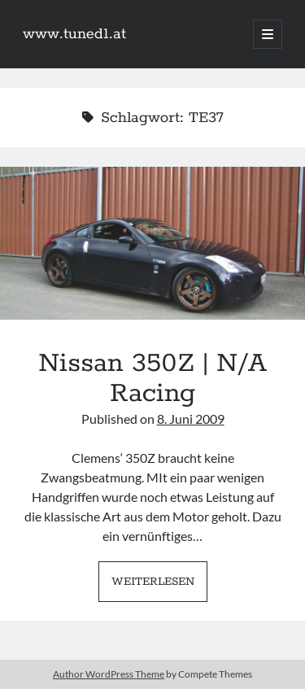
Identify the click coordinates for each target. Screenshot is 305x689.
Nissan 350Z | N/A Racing (152, 243)
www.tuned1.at (74, 34)
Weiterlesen (159, 585)
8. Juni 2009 (190, 418)
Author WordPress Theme (108, 674)
